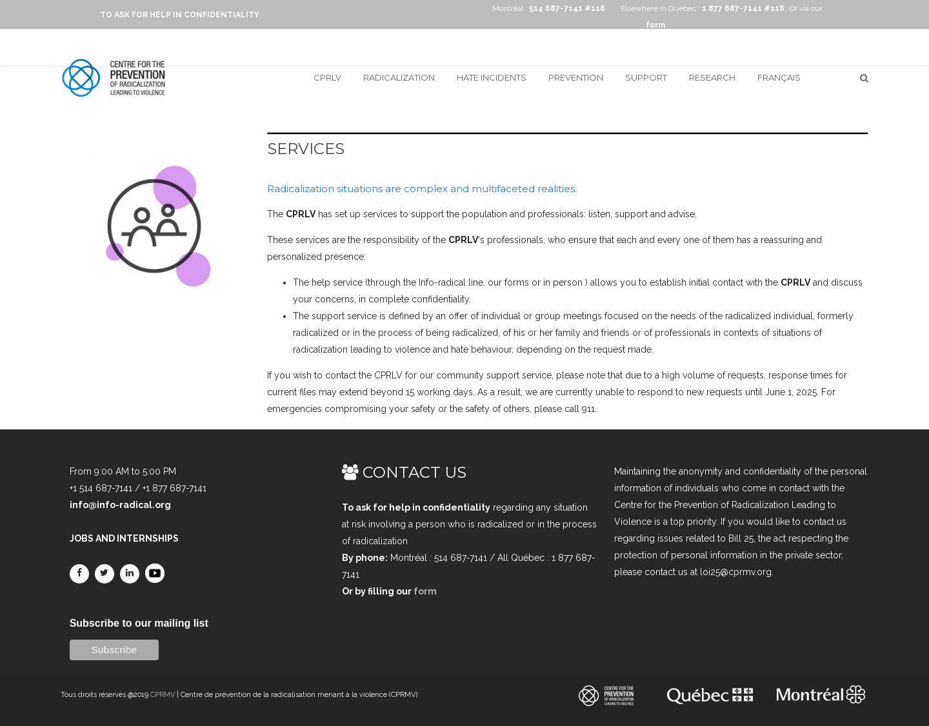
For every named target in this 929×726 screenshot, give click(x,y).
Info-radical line (451, 282)
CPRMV (162, 695)
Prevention (575, 77)
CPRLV (327, 77)
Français (779, 77)
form (425, 591)
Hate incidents (491, 77)
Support (646, 77)
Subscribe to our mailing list (139, 623)
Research (712, 77)
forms (516, 282)
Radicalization (399, 77)
